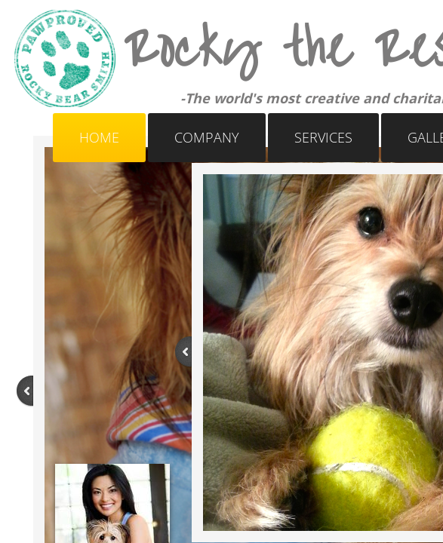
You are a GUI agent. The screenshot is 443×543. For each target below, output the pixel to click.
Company (206, 137)
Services (323, 137)
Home (99, 137)
